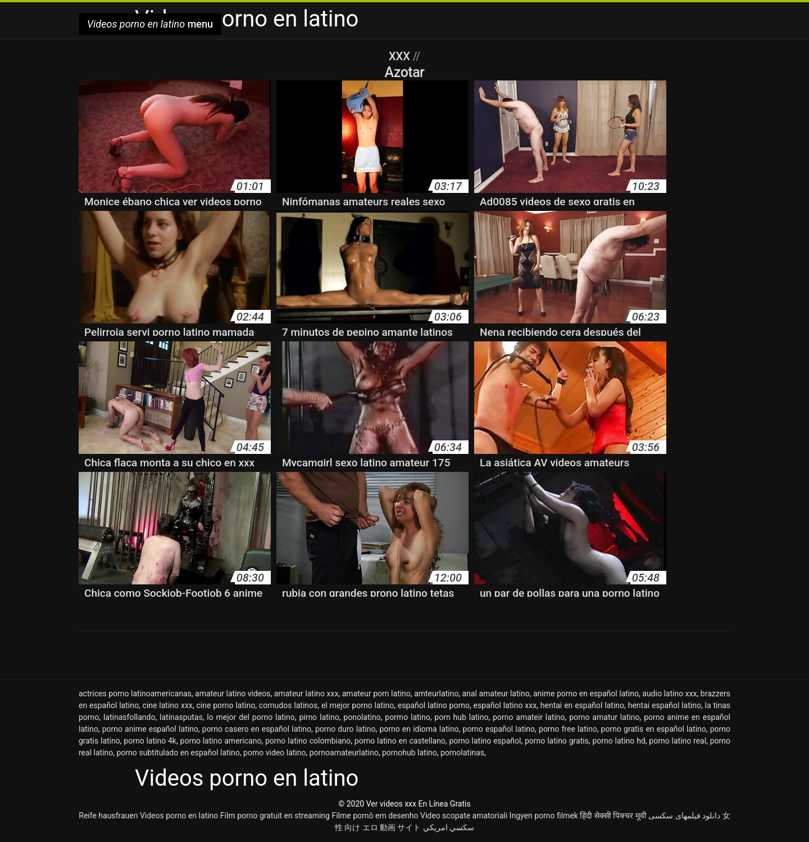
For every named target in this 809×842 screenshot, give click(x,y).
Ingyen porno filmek (544, 815)
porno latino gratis (557, 740)
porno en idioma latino (418, 728)
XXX (401, 56)
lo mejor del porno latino (250, 717)
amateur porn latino (376, 693)
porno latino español (485, 740)
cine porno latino (225, 705)
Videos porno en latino (179, 815)
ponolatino (361, 717)
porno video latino (274, 752)
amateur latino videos (233, 693)
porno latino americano (221, 740)
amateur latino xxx (306, 693)
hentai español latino (664, 705)
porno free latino (568, 728)
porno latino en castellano (400, 740)
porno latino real (677, 740)
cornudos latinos (288, 705)
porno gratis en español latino (653, 728)
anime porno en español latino (586, 693)
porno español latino (499, 728)
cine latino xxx (168, 705)
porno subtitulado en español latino (177, 752)
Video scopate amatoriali (463, 815)
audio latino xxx (669, 693)
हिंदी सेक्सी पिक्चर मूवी (613, 815)
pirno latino (319, 717)
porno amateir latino (529, 717)
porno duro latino (345, 728)
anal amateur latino (496, 693)
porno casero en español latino (256, 728)
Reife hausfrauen (108, 815)
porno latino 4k (150, 740)
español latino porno (434, 705)
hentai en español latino (582, 705)
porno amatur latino (604, 717)
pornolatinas (462, 752)
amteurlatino (436, 693)
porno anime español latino (150, 728)
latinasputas (181, 717)
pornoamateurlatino (344, 752)
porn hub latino (461, 717)
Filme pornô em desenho (374, 815)
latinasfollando (129, 717)
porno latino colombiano (308, 740)
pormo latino (407, 717)
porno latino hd (618, 740)
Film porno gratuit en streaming (275, 815)
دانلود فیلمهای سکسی (684, 815)
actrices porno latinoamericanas (135, 693)
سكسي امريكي (448, 827)
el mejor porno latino (357, 705)
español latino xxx (505, 705)
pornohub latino (409, 752)
